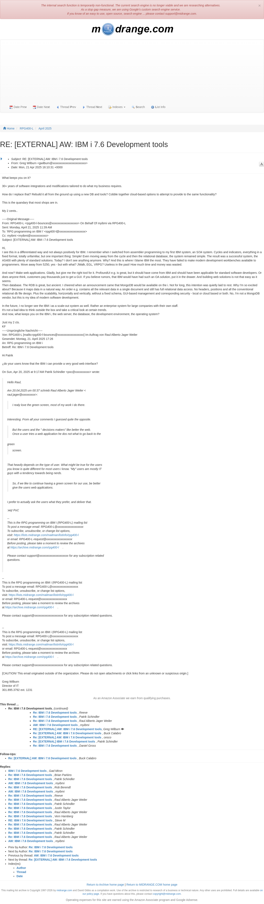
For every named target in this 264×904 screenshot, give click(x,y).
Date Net (41, 107)
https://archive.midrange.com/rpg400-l (35, 547)
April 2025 (45, 128)
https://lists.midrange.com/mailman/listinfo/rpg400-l (46, 535)
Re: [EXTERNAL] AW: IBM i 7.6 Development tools (67, 733)
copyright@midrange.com (167, 893)
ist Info (158, 107)
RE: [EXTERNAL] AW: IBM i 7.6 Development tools (67, 729)
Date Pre (18, 107)
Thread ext (92, 107)
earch (138, 107)
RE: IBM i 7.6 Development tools (30, 820)
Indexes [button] (116, 107)
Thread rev (66, 107)
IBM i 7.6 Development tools (27, 770)
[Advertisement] (132, 71)
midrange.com (64, 890)
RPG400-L (26, 128)
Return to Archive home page (105, 884)
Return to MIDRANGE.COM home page (151, 884)
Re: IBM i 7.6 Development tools (55, 712)
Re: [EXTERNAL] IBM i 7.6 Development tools (64, 741)
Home (8, 128)
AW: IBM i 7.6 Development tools (55, 725)
